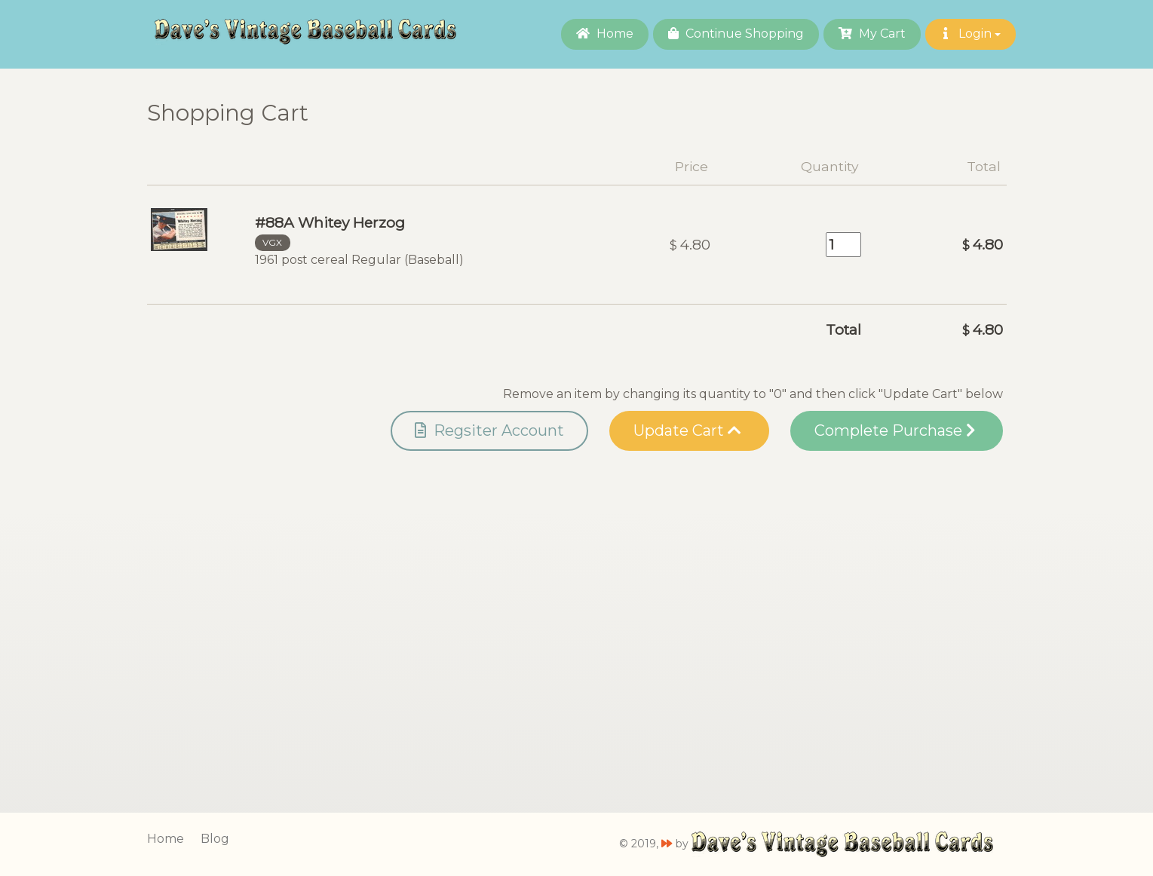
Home (604, 33)
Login (970, 33)
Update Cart (687, 430)
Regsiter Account (489, 430)
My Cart (872, 33)
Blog (215, 839)
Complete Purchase (894, 430)
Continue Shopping (736, 33)
